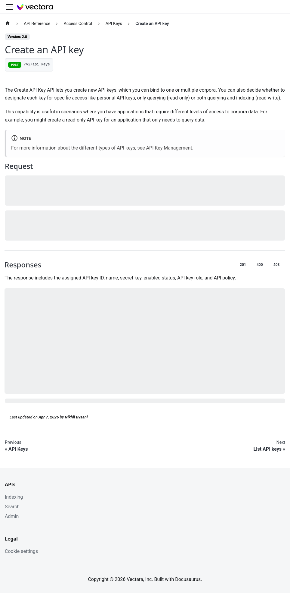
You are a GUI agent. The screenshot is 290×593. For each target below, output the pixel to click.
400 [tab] (260, 265)
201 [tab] (243, 265)
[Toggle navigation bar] (9, 6)
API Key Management (169, 148)
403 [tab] (276, 265)
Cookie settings (21, 551)
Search (12, 506)
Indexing (14, 497)
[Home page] (8, 24)
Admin (12, 516)
